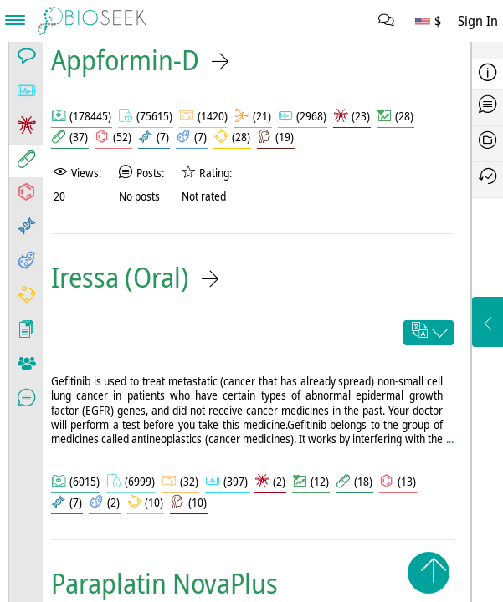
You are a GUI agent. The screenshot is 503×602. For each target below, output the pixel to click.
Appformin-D (125, 60)
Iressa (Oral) (120, 277)
